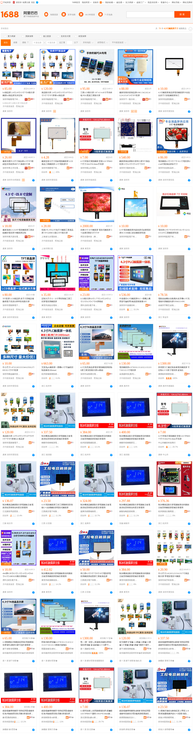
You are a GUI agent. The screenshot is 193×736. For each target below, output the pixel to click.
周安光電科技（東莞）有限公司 (89, 237)
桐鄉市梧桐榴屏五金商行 (128, 443)
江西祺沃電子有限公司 (50, 511)
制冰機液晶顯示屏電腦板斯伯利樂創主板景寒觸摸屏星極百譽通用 (95, 437)
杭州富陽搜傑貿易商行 (50, 374)
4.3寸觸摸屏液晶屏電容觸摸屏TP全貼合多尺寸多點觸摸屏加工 (174, 94)
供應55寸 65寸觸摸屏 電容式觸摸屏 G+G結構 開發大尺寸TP (96, 231)
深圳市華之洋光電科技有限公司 (11, 168)
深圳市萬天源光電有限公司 (11, 237)
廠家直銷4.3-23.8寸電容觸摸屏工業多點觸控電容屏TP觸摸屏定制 (18, 231)
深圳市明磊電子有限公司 (128, 237)
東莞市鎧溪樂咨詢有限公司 (50, 580)
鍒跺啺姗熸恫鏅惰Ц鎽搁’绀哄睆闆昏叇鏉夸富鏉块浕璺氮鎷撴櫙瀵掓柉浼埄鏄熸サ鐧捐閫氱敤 (174, 643)
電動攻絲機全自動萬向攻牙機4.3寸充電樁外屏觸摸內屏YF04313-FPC (174, 300)
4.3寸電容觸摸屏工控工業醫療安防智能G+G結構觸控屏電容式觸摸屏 (57, 506)
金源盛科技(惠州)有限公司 (128, 374)
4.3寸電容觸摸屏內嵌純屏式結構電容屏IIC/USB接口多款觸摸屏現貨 (135, 231)
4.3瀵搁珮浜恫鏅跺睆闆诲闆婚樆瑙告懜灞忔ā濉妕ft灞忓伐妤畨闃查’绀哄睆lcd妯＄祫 (18, 643)
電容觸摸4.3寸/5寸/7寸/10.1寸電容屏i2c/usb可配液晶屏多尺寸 (174, 162)
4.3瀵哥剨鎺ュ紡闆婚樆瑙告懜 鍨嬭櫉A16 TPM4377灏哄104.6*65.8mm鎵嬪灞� (96, 712)
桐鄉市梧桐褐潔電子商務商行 (50, 443)
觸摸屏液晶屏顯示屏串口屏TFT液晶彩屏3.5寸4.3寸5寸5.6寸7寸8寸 (134, 162)
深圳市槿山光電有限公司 (89, 168)
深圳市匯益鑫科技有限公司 (11, 374)
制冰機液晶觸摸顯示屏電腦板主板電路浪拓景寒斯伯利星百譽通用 (18, 506)
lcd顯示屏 (15, 103)
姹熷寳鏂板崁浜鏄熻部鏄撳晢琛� (128, 717)
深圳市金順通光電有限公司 (89, 374)
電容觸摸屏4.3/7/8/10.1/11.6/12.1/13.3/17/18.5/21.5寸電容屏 (135, 368)
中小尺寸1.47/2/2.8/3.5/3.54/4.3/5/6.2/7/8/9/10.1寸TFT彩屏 (18, 368)
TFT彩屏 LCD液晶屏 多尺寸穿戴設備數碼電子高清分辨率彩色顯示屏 (18, 300)
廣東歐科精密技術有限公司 (167, 374)
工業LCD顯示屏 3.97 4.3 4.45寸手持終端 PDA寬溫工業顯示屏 (96, 94)
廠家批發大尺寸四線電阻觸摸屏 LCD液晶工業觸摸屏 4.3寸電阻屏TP (57, 162)
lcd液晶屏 (7, 103)
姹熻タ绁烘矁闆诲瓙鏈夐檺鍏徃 (167, 717)
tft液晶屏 (24, 103)
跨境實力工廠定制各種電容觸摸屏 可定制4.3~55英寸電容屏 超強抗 (174, 368)
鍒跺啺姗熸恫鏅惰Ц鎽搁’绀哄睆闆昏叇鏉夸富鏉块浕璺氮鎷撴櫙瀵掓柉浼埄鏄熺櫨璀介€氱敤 (135, 712)
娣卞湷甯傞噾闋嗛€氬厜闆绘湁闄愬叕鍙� (11, 649)
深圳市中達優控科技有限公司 (128, 305)
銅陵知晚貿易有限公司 (128, 511)
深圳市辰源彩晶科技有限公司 (167, 168)
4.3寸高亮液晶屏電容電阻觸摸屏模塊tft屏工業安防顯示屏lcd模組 (96, 368)
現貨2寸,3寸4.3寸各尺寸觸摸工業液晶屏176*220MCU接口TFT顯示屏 (57, 231)
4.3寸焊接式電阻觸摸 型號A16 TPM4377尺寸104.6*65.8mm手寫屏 (96, 162)
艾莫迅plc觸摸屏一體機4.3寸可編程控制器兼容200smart (57, 368)
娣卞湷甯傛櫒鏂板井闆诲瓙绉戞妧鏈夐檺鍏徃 (128, 649)
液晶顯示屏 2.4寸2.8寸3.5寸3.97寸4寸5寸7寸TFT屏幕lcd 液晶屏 (18, 437)
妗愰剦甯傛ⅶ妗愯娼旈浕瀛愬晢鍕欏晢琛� (167, 649)
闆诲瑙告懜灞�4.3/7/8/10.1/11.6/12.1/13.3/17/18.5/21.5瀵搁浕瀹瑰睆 (57, 643)
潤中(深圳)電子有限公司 (89, 305)
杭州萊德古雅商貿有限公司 (167, 511)
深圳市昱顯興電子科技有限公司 (11, 305)
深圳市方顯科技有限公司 (128, 168)
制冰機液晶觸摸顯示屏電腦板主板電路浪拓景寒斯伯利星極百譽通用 (56, 437)
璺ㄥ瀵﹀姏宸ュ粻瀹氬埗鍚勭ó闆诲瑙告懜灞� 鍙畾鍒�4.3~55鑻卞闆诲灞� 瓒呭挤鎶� (96, 643)
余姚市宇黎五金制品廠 (167, 305)
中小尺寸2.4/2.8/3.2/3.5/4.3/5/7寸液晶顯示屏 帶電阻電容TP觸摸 (173, 574)
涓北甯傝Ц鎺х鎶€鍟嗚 (89, 717)
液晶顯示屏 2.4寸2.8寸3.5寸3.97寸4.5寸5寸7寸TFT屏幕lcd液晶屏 (56, 94)
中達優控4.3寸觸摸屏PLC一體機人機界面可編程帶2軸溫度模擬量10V (134, 300)
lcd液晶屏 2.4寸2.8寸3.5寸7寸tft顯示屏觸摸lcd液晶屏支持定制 (19, 94)
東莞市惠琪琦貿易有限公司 (128, 580)
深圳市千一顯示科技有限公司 (128, 99)
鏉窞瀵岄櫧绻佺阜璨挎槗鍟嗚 (11, 717)
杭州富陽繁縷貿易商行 (89, 443)
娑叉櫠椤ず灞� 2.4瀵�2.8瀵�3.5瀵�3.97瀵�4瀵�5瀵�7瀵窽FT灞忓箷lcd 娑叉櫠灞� (135, 643)
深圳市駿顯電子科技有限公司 (11, 99)
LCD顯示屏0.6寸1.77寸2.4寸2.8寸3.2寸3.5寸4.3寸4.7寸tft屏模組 (95, 300)
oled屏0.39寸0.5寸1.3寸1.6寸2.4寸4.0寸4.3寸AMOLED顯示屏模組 (18, 574)
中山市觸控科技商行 (167, 443)
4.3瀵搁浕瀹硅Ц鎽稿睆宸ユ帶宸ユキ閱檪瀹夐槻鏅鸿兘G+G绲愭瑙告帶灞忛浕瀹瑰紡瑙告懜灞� (173, 712)
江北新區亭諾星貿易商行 (11, 511)
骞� (32, 649)
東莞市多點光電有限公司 (50, 305)
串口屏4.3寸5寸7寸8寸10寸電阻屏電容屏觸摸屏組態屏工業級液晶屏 (95, 574)
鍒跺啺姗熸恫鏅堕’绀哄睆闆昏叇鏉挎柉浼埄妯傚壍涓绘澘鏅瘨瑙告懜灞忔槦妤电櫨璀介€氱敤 (18, 712)
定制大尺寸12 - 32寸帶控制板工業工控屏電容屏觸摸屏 (56, 300)
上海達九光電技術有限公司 (50, 237)
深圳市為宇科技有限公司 (167, 580)
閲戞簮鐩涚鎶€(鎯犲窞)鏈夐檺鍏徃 (50, 649)
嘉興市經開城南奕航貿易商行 (89, 511)
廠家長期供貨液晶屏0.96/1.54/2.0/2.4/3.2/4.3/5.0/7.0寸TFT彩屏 (134, 94)
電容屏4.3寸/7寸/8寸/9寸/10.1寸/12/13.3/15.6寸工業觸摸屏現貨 (174, 231)
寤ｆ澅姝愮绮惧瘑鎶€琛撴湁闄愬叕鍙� (89, 649)
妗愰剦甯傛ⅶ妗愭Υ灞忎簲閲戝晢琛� (50, 717)
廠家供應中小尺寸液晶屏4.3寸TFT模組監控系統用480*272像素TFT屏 (18, 162)
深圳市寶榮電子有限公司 (50, 168)
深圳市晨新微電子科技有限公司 (11, 443)
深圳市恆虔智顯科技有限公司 (167, 99)
